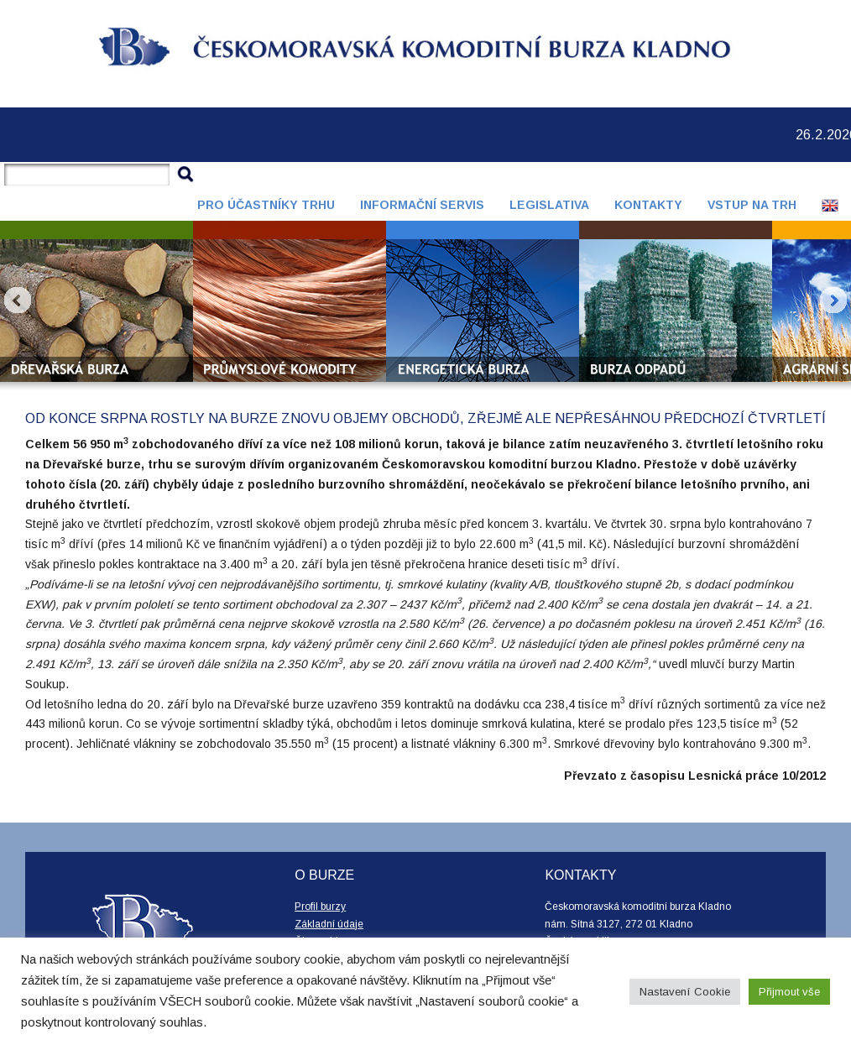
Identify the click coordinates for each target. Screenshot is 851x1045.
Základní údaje (329, 924)
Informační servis (422, 205)
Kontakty (648, 205)
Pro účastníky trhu (266, 205)
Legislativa (549, 205)
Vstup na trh (751, 205)
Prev (17, 300)
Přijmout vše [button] (789, 991)
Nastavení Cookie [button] (685, 991)
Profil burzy (320, 906)
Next (833, 300)
